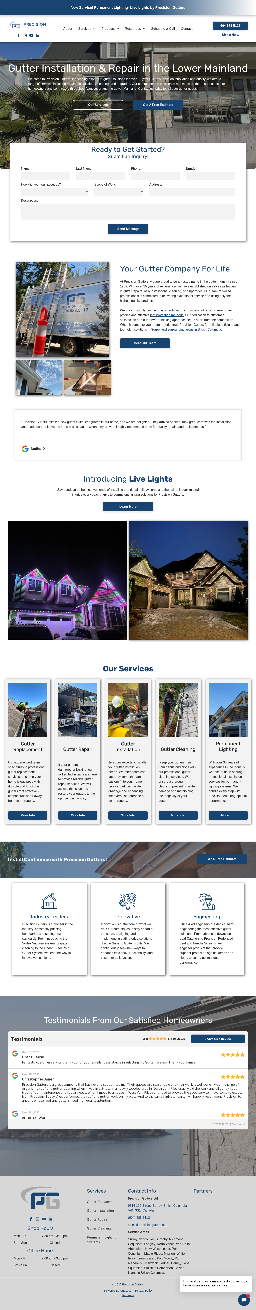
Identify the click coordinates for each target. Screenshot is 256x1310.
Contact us (145, 88)
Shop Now (230, 35)
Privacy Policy (144, 1290)
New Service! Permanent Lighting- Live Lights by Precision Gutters (128, 8)
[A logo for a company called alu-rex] (209, 1224)
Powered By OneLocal (118, 1290)
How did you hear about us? (41, 184)
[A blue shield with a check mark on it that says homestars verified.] (236, 1205)
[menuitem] (67, 28)
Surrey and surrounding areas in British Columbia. (186, 329)
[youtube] (31, 36)
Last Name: (84, 168)
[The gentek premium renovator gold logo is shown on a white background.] (236, 1224)
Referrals (128, 1295)
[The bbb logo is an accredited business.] (209, 1244)
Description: (29, 200)
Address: (155, 184)
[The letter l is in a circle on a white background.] (236, 1244)
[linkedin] (37, 36)
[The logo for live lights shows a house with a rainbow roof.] (209, 1263)
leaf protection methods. (167, 315)
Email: (190, 168)
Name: (25, 168)
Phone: (136, 168)
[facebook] (18, 36)
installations (86, 83)
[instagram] (25, 36)
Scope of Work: (105, 184)
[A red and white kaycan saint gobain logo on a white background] (209, 1205)
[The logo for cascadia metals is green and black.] (236, 1263)
